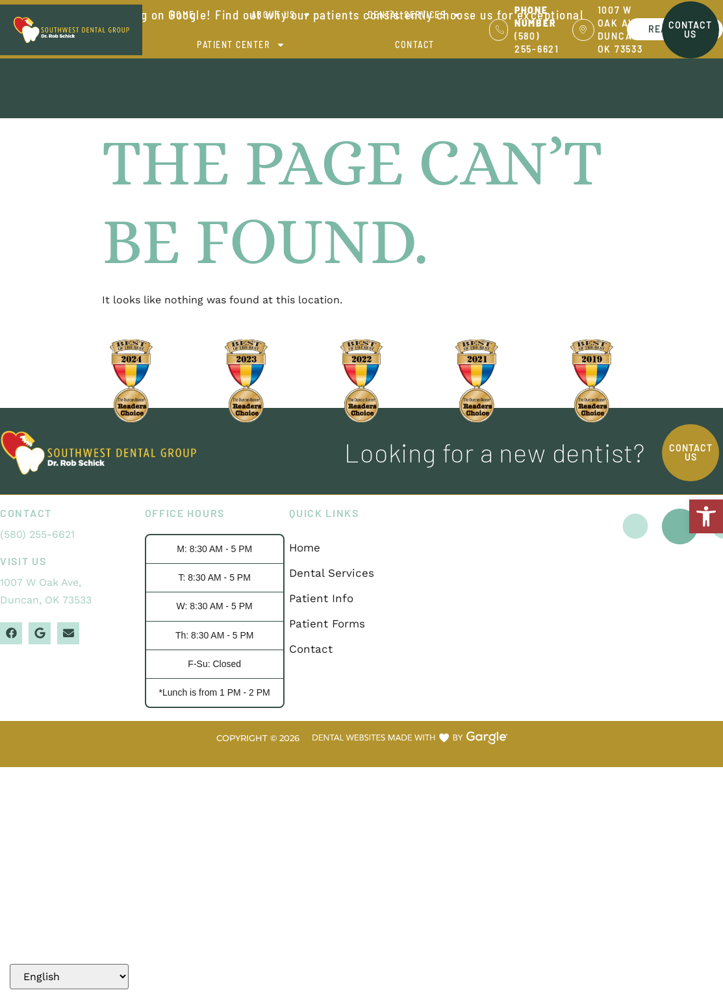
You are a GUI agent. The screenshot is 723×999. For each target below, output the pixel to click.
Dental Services (415, 15)
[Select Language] (69, 976)
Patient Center (241, 45)
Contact (415, 44)
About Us (281, 15)
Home (182, 14)
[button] (706, 516)
